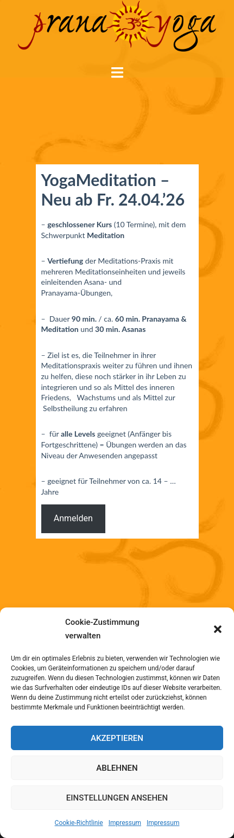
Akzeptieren (117, 738)
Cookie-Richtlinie (79, 823)
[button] (217, 629)
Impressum (125, 823)
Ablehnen (116, 768)
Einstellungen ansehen (117, 798)
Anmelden (73, 518)
